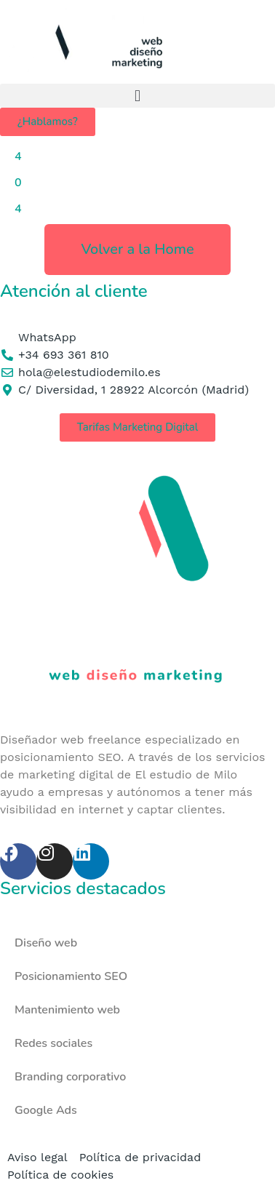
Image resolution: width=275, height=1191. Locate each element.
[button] (137, 96)
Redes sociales (53, 1043)
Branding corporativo (70, 1077)
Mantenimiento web (67, 1010)
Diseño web (46, 943)
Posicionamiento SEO (71, 976)
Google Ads (46, 1110)
